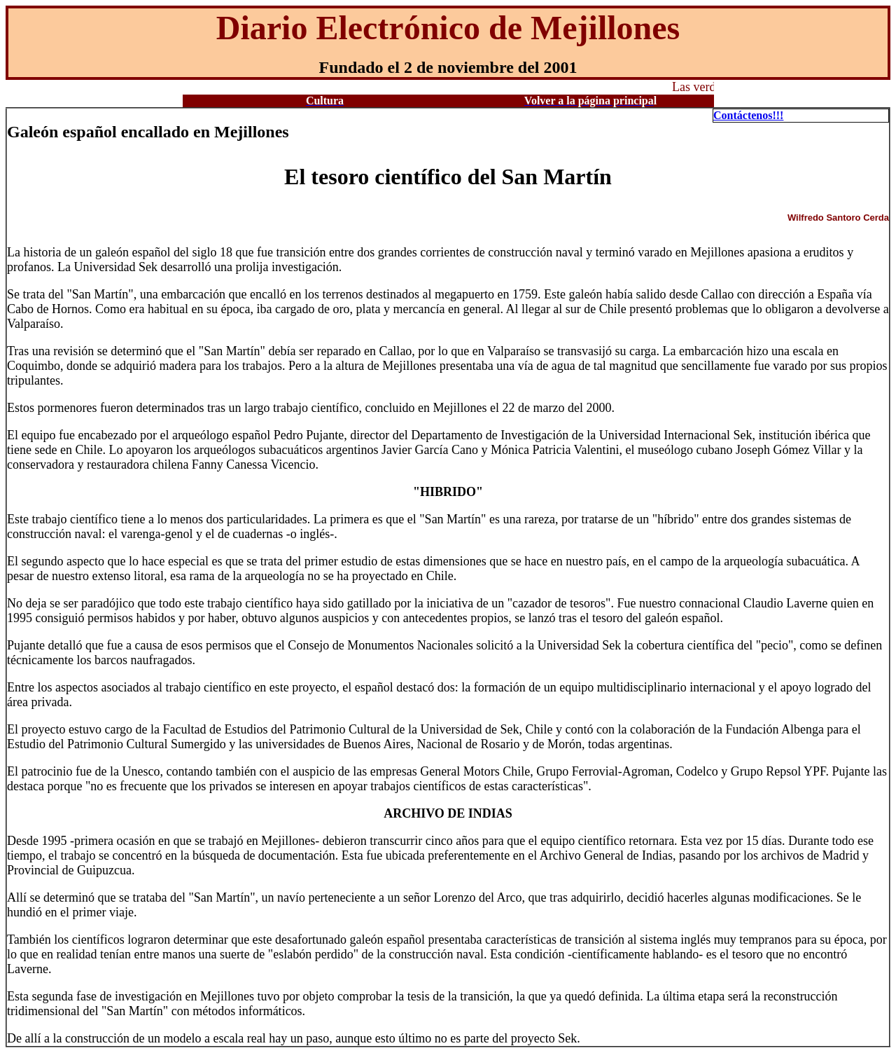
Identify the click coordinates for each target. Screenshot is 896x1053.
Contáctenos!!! (748, 115)
